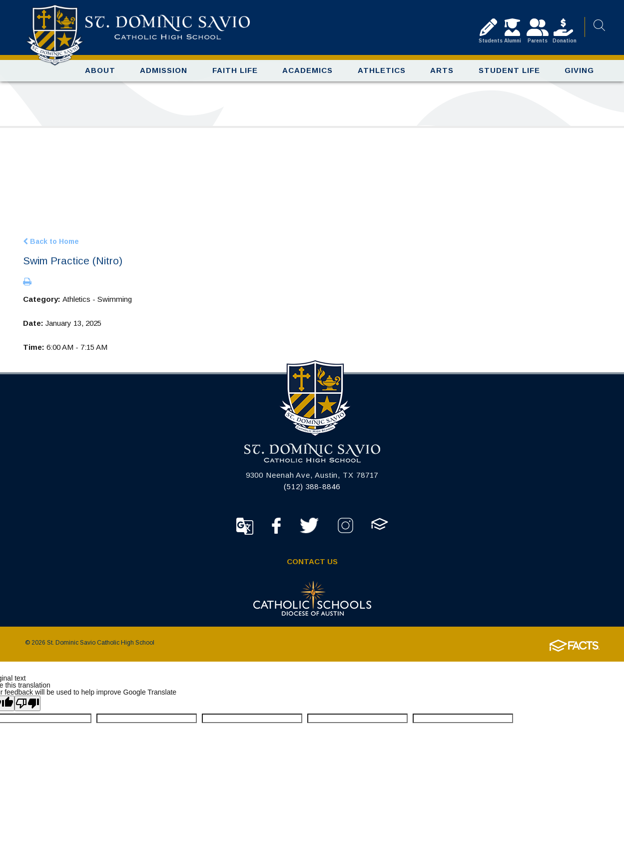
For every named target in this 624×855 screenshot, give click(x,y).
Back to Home (51, 245)
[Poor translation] (27, 708)
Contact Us (312, 566)
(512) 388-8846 (312, 491)
